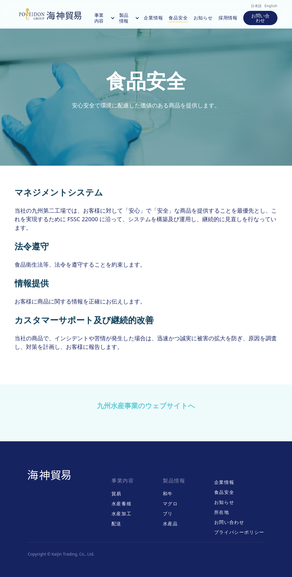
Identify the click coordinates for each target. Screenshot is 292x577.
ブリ (168, 514)
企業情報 (153, 18)
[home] (52, 14)
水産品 (170, 524)
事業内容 (99, 18)
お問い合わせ (260, 18)
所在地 (221, 512)
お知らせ (203, 18)
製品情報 (123, 18)
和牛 (168, 494)
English (271, 5)
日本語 (256, 5)
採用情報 (228, 18)
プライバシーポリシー (239, 532)
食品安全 (178, 18)
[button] (101, 18)
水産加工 (121, 514)
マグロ (170, 504)
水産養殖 (121, 504)
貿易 (116, 494)
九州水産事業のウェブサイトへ (146, 405)
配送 (116, 524)
